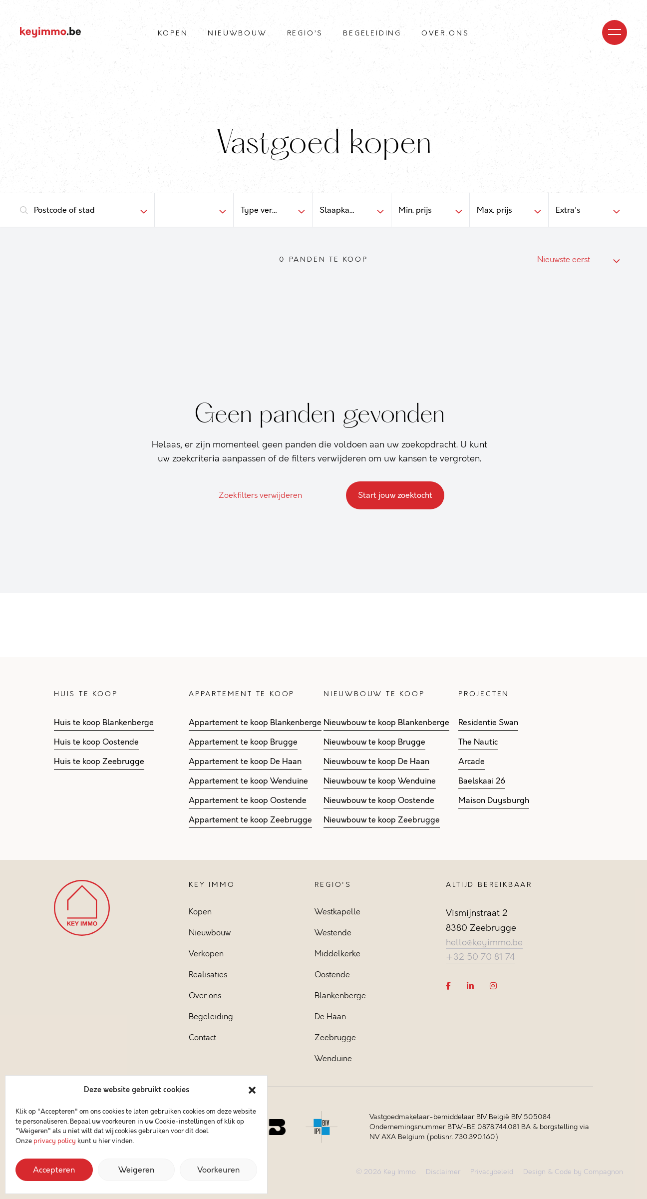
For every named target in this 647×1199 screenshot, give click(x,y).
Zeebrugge (335, 1037)
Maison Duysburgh (493, 800)
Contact (202, 1037)
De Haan (330, 1016)
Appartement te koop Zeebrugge (250, 819)
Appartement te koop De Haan (245, 761)
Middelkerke (337, 953)
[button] (252, 1090)
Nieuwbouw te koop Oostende (379, 800)
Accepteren (54, 1170)
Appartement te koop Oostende (248, 800)
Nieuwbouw (237, 33)
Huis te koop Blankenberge (104, 722)
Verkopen (206, 953)
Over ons (445, 33)
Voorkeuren (218, 1170)
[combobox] (79, 210)
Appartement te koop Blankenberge (255, 722)
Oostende (332, 974)
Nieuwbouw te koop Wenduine (380, 781)
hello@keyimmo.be (484, 942)
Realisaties (208, 974)
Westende (333, 932)
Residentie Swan (488, 722)
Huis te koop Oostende (96, 742)
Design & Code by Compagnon (573, 1172)
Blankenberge (340, 995)
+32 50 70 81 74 (480, 957)
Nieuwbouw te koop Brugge (374, 742)
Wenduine (333, 1058)
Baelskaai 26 (481, 781)
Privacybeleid (491, 1172)
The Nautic (478, 742)
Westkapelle (337, 911)
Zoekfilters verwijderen (266, 495)
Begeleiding (372, 33)
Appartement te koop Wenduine (248, 781)
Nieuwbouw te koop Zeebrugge (382, 819)
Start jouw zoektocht (395, 495)
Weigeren (136, 1170)
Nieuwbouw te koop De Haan (376, 761)
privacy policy (54, 1141)
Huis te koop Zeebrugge (99, 761)
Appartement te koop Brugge (243, 742)
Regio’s (305, 33)
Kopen (173, 33)
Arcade (471, 761)
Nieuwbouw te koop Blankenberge (386, 722)
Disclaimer (443, 1172)
